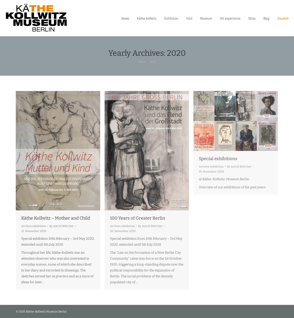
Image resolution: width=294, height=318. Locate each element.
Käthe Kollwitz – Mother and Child (55, 218)
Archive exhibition (33, 226)
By (61, 226)
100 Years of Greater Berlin (137, 218)
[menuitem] (283, 18)
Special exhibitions (218, 158)
